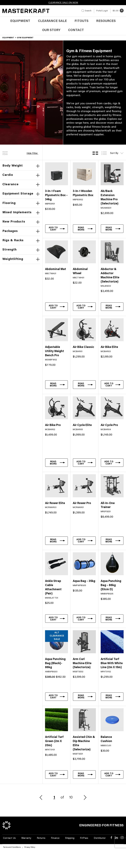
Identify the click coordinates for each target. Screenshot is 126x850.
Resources (106, 21)
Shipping (69, 838)
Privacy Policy (29, 847)
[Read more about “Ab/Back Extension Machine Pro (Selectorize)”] (112, 229)
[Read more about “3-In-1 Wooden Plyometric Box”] (84, 229)
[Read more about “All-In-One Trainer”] (112, 541)
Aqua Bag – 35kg (84, 581)
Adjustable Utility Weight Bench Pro (54, 351)
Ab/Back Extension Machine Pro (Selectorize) (109, 197)
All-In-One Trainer (108, 505)
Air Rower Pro (82, 503)
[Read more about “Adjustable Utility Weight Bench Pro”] (56, 385)
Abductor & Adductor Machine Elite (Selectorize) (110, 275)
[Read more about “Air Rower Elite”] (56, 541)
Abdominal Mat (55, 269)
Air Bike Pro (53, 425)
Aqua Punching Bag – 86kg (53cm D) (111, 585)
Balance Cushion (106, 739)
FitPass (84, 838)
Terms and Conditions (12, 847)
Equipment (20, 21)
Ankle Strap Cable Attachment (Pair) (53, 587)
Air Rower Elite (55, 503)
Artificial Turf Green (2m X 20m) (54, 741)
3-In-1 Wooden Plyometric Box (83, 193)
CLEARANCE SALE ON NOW (63, 3)
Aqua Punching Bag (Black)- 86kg (55, 663)
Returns (41, 838)
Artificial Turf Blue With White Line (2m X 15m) (112, 663)
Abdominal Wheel (80, 271)
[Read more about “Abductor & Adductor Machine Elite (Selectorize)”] (112, 307)
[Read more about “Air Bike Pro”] (56, 463)
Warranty (26, 838)
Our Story (51, 30)
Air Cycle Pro (109, 425)
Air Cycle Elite (82, 425)
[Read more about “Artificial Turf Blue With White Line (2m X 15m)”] (112, 697)
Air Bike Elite (109, 347)
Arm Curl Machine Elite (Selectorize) (82, 663)
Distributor (100, 838)
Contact (76, 30)
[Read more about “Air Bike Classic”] (84, 385)
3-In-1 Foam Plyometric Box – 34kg (56, 195)
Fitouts (81, 21)
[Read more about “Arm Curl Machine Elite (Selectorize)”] (84, 697)
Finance (55, 838)
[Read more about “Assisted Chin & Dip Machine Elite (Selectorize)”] (84, 775)
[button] (56, 229)
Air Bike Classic (83, 347)
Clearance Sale (52, 21)
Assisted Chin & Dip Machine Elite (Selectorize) (84, 743)
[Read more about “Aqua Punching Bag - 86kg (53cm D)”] (112, 619)
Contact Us (9, 838)
